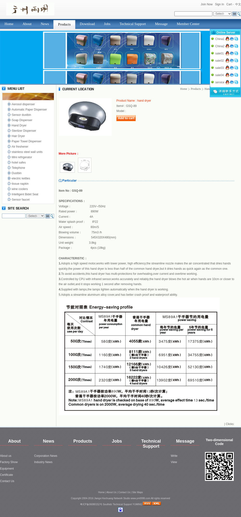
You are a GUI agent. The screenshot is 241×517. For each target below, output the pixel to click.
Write (174, 456)
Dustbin (17, 173)
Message (161, 24)
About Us (111, 492)
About (27, 24)
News (45, 24)
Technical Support (133, 24)
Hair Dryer (19, 136)
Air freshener (21, 146)
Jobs (107, 24)
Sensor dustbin (22, 115)
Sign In (219, 4)
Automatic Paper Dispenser (30, 109)
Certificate (6, 475)
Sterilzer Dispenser (24, 130)
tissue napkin (20, 183)
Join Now (207, 4)
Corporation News (45, 456)
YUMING (137, 504)
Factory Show (9, 462)
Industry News (43, 462)
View (174, 462)
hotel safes (19, 162)
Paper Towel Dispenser (27, 141)
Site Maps (137, 492)
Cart (229, 4)
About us (5, 456)
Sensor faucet (21, 199)
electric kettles (21, 178)
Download (87, 24)
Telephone (19, 168)
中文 (238, 4)
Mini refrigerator (23, 157)
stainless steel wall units (27, 152)
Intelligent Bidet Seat (26, 194)
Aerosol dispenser (24, 104)
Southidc (107, 504)
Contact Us (7, 481)
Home (9, 24)
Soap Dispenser (22, 120)
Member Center (188, 24)
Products (64, 24)
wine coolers (20, 189)
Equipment (7, 468)
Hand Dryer (19, 125)
